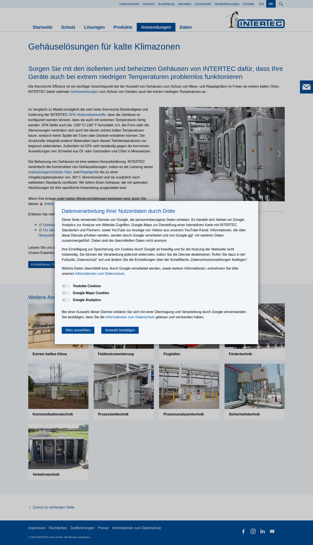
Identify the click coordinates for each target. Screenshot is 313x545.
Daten (186, 27)
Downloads (203, 4)
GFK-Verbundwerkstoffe (87, 115)
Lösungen (94, 27)
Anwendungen (156, 27)
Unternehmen (129, 4)
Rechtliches (58, 528)
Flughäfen (171, 354)
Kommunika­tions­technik (53, 414)
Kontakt (248, 4)
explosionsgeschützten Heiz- (50, 172)
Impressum (36, 528)
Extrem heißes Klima (50, 354)
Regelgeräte (89, 172)
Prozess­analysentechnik (183, 414)
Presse (103, 528)
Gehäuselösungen (84, 91)
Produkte (122, 27)
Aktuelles (184, 4)
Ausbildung (166, 4)
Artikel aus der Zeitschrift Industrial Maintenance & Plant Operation (95, 204)
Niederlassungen (227, 4)
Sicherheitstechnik (244, 414)
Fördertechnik (240, 354)
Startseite (42, 27)
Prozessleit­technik (113, 414)
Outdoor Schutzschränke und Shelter (71, 225)
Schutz (68, 27)
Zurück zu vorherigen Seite (53, 507)
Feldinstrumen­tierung (116, 354)
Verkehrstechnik (46, 474)
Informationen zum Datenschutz (136, 528)
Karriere (149, 4)
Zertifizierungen (82, 528)
